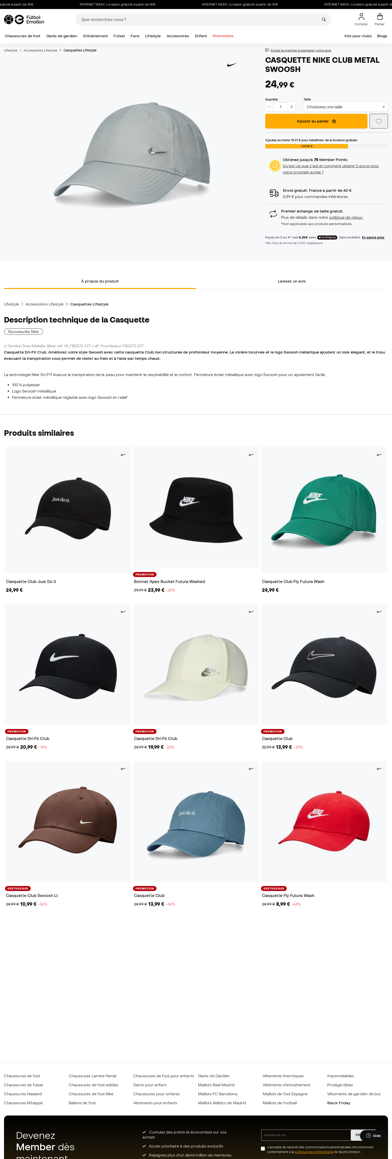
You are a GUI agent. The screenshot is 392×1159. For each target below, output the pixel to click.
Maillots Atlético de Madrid (222, 1102)
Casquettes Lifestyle (80, 50)
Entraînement (95, 36)
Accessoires (178, 36)
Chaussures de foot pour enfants (163, 1076)
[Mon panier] (380, 19)
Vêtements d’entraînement (286, 1084)
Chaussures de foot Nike (91, 1094)
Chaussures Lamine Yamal (92, 1076)
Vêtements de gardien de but (353, 1094)
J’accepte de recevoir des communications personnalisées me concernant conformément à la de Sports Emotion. (320, 1150)
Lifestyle (153, 36)
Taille (307, 99)
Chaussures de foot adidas (93, 1084)
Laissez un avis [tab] (292, 281)
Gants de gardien (61, 36)
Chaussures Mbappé (23, 1102)
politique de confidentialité (314, 1152)
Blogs (382, 36)
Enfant (201, 36)
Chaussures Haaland (23, 1094)
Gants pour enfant (149, 1084)
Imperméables (340, 1076)
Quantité (271, 99)
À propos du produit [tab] (99, 281)
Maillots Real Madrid (216, 1084)
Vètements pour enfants (155, 1102)
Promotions (223, 36)
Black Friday (338, 1102)
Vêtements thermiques (283, 1076)
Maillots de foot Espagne (285, 1094)
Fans (134, 36)
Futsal (119, 36)
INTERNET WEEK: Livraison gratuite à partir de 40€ (123, 4)
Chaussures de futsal (23, 1084)
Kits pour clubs (358, 36)
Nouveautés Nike (23, 331)
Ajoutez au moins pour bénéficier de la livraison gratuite (311, 140)
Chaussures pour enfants (156, 1094)
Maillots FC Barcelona (218, 1094)
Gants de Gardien (214, 1076)
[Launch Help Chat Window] (373, 1136)
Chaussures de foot (22, 36)
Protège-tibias (340, 1084)
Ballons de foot (82, 1102)
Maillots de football (280, 1102)
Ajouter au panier (316, 121)
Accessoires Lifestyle (41, 50)
